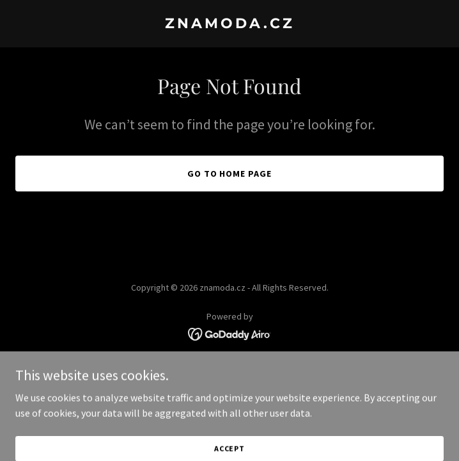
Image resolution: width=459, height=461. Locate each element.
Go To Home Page (229, 173)
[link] (229, 24)
